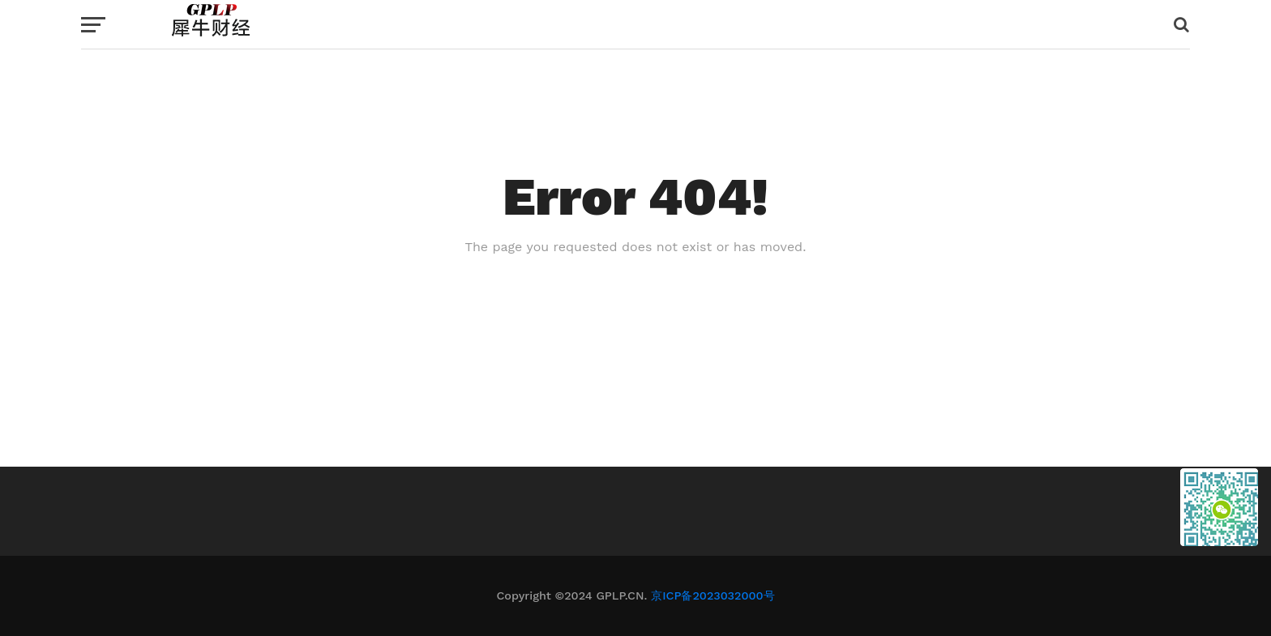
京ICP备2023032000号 (712, 595)
